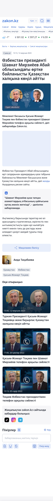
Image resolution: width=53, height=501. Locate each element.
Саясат (5, 27)
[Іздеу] (42, 20)
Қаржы (22, 27)
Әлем (13, 27)
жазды (46, 181)
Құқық (38, 27)
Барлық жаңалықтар (18, 46)
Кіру (49, 429)
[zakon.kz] (10, 20)
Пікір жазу (44, 446)
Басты (4, 46)
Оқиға (30, 27)
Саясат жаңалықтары (38, 46)
